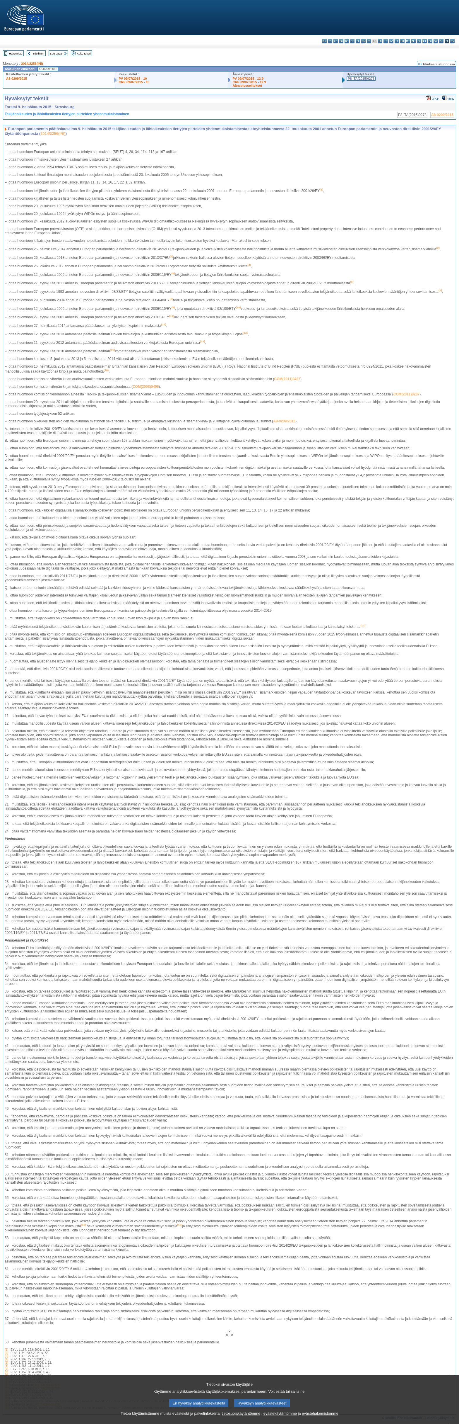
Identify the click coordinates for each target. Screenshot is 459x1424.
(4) (6, 1359)
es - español (330, 41)
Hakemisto (15, 53)
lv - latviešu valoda (391, 41)
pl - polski (419, 41)
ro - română (430, 41)
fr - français (369, 41)
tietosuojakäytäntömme (241, 1419)
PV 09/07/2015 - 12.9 (247, 78)
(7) (6, 1369)
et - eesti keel (352, 41)
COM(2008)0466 (146, 387)
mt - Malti (408, 41)
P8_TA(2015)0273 (361, 78)
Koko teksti (84, 53)
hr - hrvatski (380, 41)
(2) (6, 1353)
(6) (6, 1365)
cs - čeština (335, 41)
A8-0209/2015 (16, 78)
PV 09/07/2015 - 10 (133, 78)
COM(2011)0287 (406, 394)
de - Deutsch (347, 41)
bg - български (324, 41)
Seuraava (56, 53)
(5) (6, 1362)
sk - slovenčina (436, 41)
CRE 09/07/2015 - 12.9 (249, 82)
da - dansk (341, 41)
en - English (363, 41)
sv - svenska (452, 41)
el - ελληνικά (358, 41)
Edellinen (38, 53)
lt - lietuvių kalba (397, 41)
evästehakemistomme (320, 1419)
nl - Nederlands (413, 41)
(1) (6, 1349)
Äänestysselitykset (247, 85)
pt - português (424, 41)
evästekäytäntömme (280, 1419)
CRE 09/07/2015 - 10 (134, 82)
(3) (6, 1356)
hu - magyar (402, 41)
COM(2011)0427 (287, 379)
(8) (6, 1372)
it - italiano (385, 41)
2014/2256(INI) (32, 63)
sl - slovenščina (441, 41)
